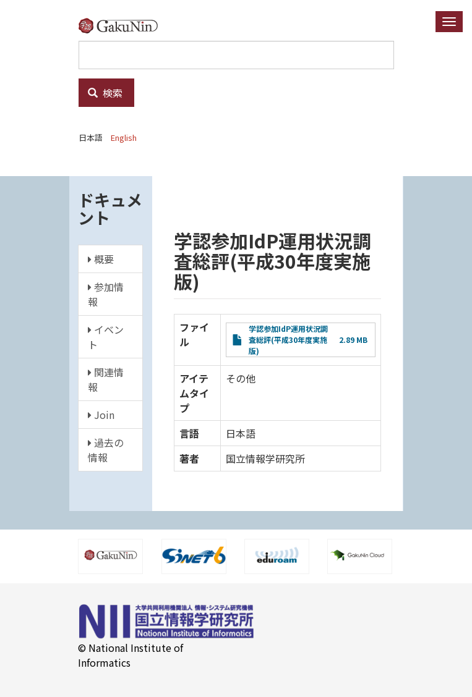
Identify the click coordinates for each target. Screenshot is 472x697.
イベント (106, 337)
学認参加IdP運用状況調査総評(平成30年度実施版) (288, 339)
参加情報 (106, 294)
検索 (105, 92)
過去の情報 (106, 450)
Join (101, 414)
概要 (101, 258)
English (124, 137)
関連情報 (106, 379)
